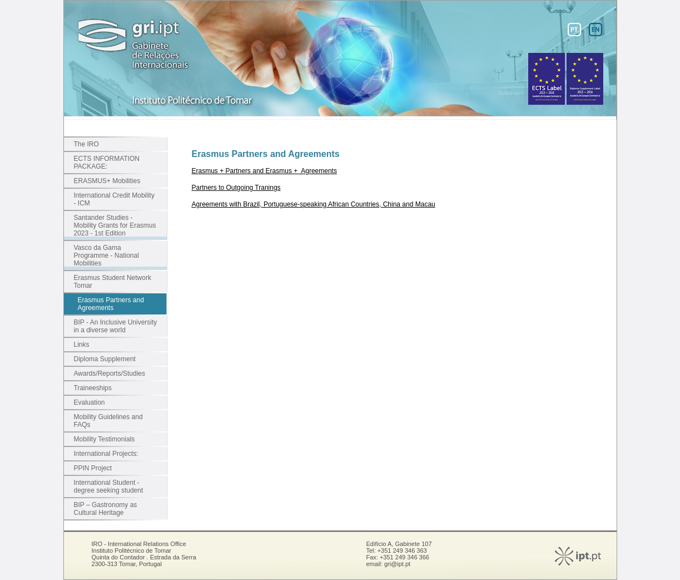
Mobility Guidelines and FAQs (108, 421)
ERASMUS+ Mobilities (107, 181)
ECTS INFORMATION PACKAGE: (107, 162)
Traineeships (93, 388)
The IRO (86, 144)
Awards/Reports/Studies (110, 373)
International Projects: (106, 454)
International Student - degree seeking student (108, 486)
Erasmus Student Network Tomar (112, 281)
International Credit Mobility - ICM (114, 199)
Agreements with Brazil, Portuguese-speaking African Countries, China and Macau (313, 204)
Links (82, 344)
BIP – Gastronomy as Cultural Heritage (105, 509)
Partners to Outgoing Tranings (236, 187)
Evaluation (89, 402)
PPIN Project (93, 468)
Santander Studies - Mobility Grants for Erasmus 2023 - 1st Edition (115, 225)
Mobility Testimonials (104, 439)
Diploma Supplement (105, 359)
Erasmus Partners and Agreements (111, 304)
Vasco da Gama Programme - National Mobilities (106, 255)
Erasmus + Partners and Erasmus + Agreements (264, 171)
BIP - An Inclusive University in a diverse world (115, 326)
